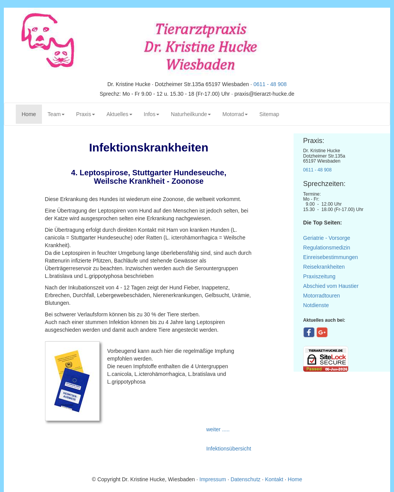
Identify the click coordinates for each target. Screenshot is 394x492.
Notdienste (316, 305)
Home (32, 113)
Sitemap (269, 114)
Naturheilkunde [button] (191, 114)
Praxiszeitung (319, 276)
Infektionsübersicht (228, 448)
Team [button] (56, 114)
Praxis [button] (85, 114)
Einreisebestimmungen (330, 257)
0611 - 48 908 (270, 84)
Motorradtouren (321, 296)
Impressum (213, 479)
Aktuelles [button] (119, 114)
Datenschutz (245, 479)
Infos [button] (151, 114)
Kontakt (274, 479)
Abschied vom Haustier (331, 286)
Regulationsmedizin (326, 247)
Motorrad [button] (235, 114)
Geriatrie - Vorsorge (326, 238)
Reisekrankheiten (324, 267)
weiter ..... (218, 429)
